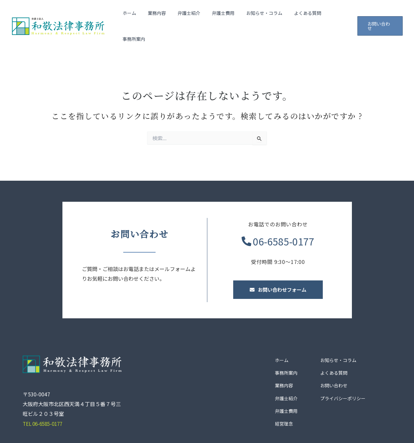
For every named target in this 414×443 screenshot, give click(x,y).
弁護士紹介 (188, 15)
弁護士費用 (220, 15)
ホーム (134, 15)
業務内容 (159, 15)
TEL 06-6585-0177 (44, 402)
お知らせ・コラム (258, 15)
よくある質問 (299, 15)
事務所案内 (333, 15)
